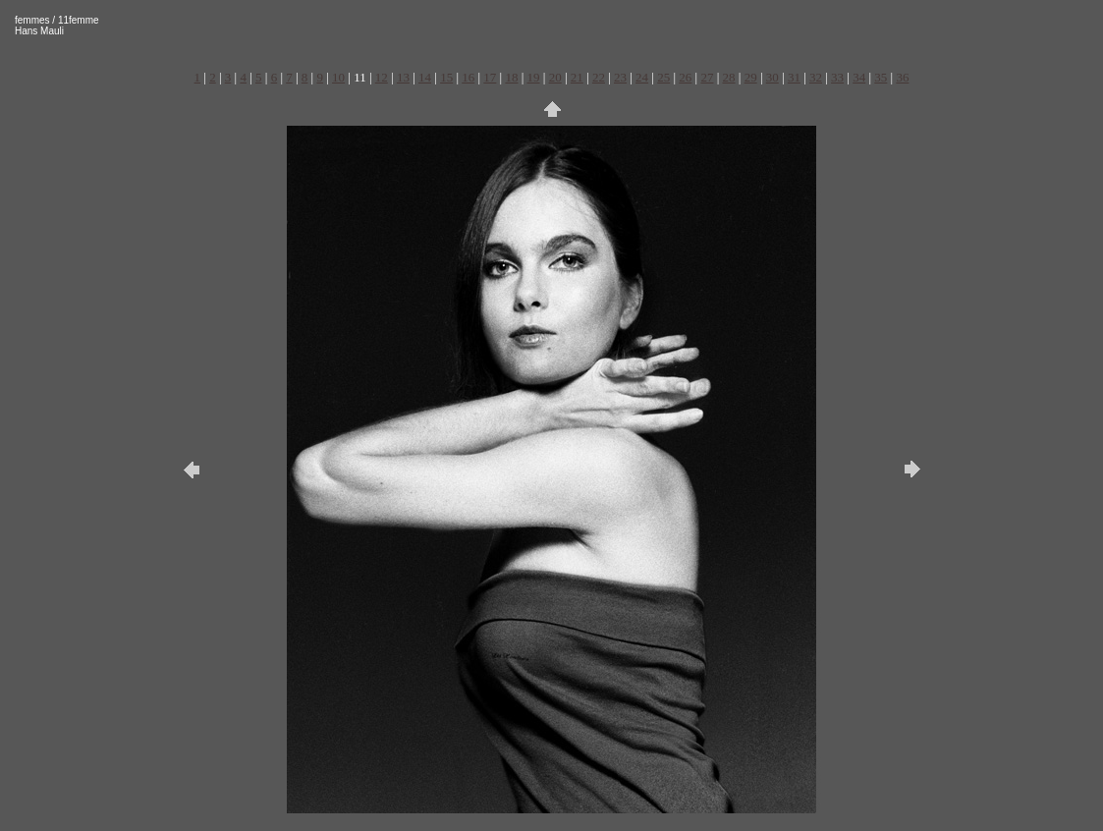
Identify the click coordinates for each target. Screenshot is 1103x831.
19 (533, 77)
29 (751, 77)
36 (902, 77)
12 (381, 77)
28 (729, 77)
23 (620, 77)
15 (446, 77)
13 (403, 77)
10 (338, 77)
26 (685, 77)
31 (794, 77)
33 (837, 77)
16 (468, 77)
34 (859, 77)
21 (577, 77)
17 (489, 77)
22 (598, 77)
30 (772, 77)
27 (706, 77)
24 (641, 77)
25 (663, 77)
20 (555, 77)
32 (815, 77)
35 (880, 77)
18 (511, 77)
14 (424, 77)
